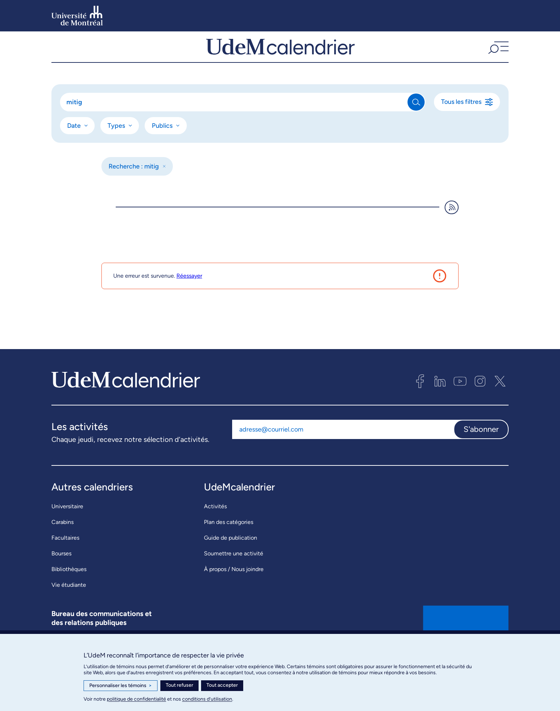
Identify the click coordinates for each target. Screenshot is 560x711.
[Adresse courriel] (343, 449)
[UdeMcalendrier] (280, 57)
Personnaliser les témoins (120, 685)
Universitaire (67, 526)
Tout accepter (222, 685)
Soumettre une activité (233, 573)
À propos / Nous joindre (234, 589)
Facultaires (65, 557)
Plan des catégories (228, 542)
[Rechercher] (234, 122)
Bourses (61, 573)
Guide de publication (230, 557)
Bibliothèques (68, 589)
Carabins (62, 542)
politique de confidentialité (136, 699)
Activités (215, 526)
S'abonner (481, 449)
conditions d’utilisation (207, 699)
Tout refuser (179, 685)
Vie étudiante (68, 604)
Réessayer (189, 295)
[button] (497, 57)
